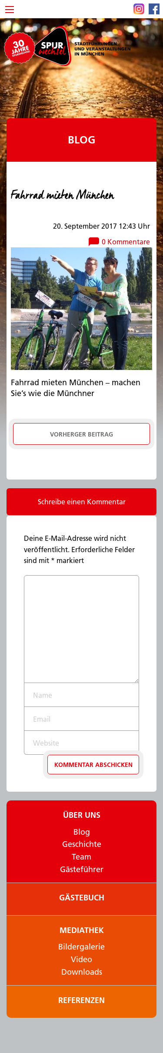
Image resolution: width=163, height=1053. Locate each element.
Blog (81, 139)
